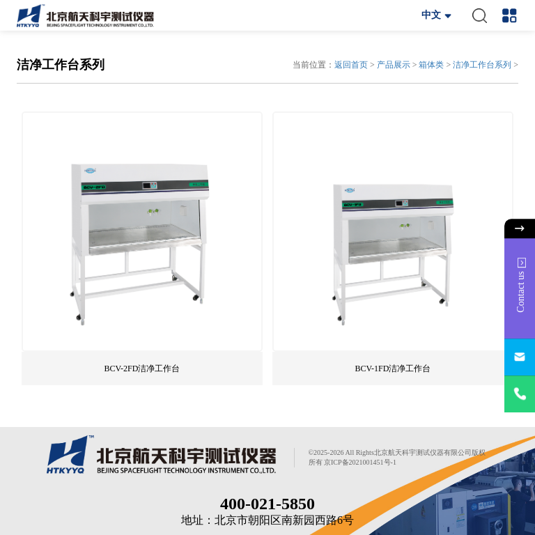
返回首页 (351, 65)
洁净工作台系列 (482, 65)
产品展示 (393, 65)
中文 (431, 15)
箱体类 (431, 65)
